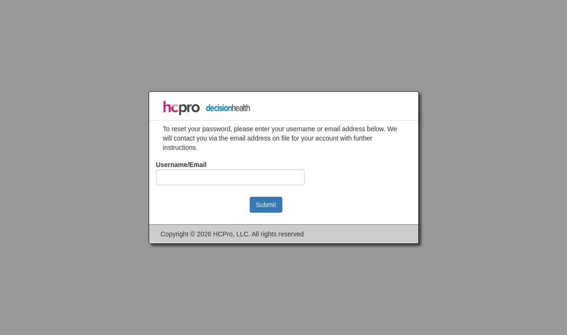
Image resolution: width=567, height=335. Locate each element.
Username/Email (181, 164)
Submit (266, 204)
